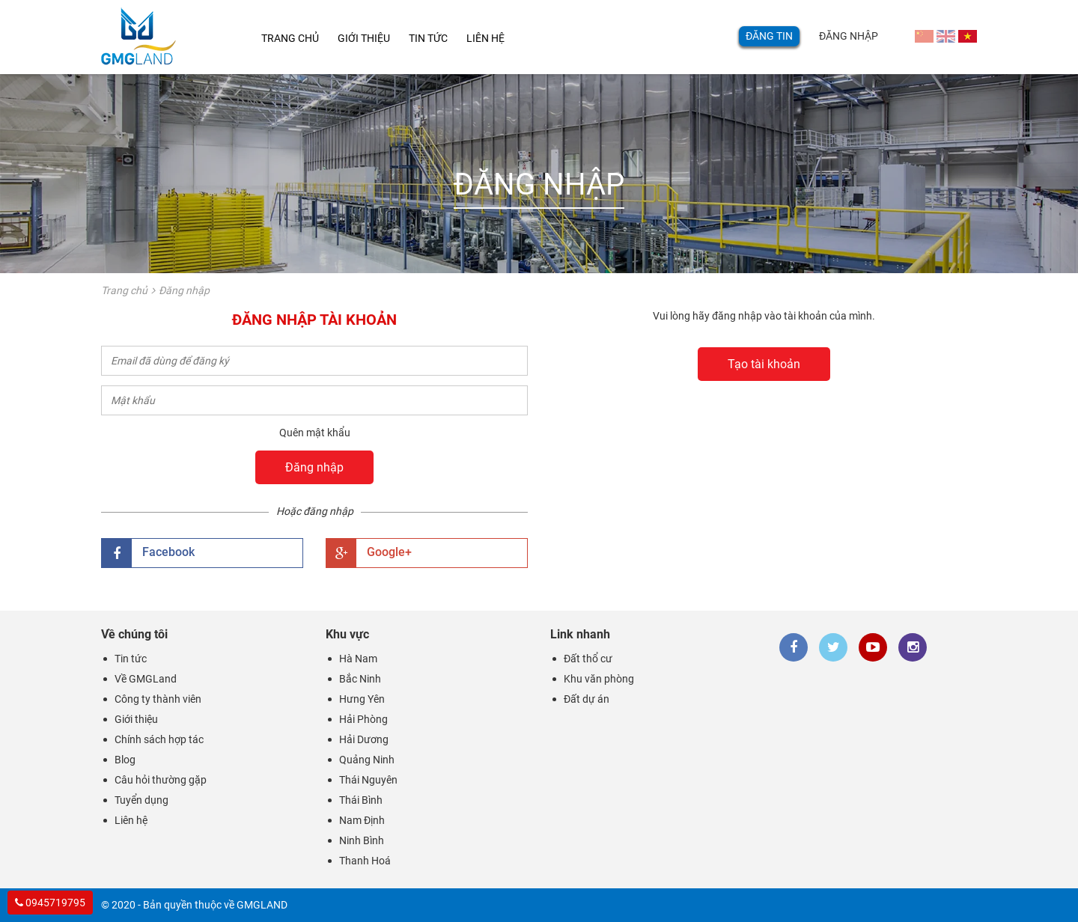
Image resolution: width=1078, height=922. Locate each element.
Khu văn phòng (599, 679)
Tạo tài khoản (764, 364)
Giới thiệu (368, 38)
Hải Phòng (363, 719)
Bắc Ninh (360, 679)
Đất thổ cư (588, 659)
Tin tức (437, 38)
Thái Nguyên (368, 780)
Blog (125, 760)
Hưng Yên (362, 699)
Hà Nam (358, 659)
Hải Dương (364, 739)
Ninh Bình (361, 840)
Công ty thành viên (158, 699)
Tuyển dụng (141, 800)
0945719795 (50, 903)
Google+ (369, 553)
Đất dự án (586, 699)
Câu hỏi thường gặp (161, 780)
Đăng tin (769, 36)
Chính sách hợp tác (159, 739)
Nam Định (362, 820)
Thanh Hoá (365, 861)
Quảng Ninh (367, 760)
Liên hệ (499, 38)
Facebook (148, 553)
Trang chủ (288, 38)
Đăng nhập (848, 36)
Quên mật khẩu (314, 433)
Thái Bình (361, 800)
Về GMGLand (146, 679)
